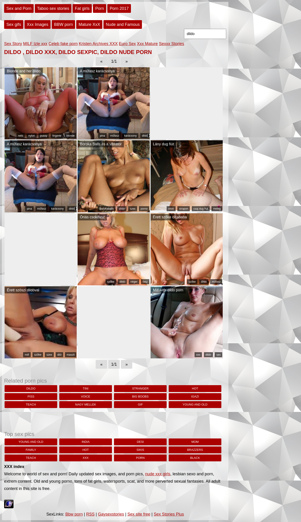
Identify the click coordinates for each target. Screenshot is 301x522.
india (86, 442)
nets (20, 135)
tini (86, 388)
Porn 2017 (119, 8)
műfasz (114, 135)
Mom (195, 442)
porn (140, 458)
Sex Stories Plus (169, 514)
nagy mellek (85, 404)
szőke (110, 281)
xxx (198, 354)
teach (31, 404)
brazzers (195, 450)
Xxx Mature (147, 43)
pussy (43, 135)
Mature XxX (89, 24)
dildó (145, 135)
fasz (145, 281)
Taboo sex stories (53, 8)
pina (102, 135)
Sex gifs (13, 24)
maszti (71, 354)
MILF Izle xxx (35, 43)
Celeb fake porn (63, 43)
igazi (195, 396)
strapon (183, 208)
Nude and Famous (123, 24)
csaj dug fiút (200, 208)
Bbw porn (74, 514)
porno (144, 208)
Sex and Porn (18, 8)
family (31, 450)
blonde (70, 135)
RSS (90, 514)
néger (134, 281)
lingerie (56, 135)
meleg (217, 208)
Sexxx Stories (171, 43)
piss (30, 396)
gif (140, 404)
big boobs (140, 396)
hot (195, 388)
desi (140, 442)
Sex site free (138, 514)
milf (27, 354)
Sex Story (13, 43)
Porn (99, 8)
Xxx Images (37, 24)
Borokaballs (106, 208)
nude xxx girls (157, 474)
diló (59, 354)
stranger (140, 388)
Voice (85, 396)
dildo (122, 208)
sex (218, 354)
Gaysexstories (111, 514)
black (195, 458)
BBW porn (63, 24)
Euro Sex (127, 43)
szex (133, 208)
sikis (140, 450)
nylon (31, 135)
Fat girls (82, 8)
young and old (195, 404)
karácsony (130, 135)
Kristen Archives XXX (98, 43)
